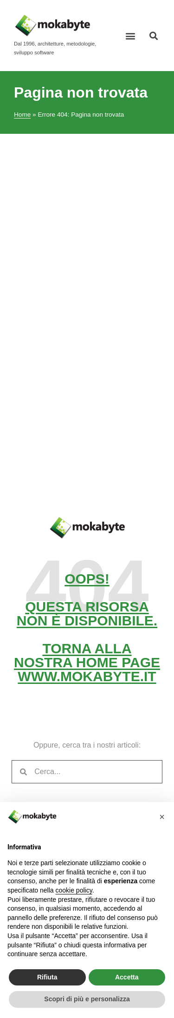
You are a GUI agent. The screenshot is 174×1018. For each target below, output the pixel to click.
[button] (130, 35)
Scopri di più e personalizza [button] (86, 999)
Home (22, 114)
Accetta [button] (127, 977)
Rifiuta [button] (47, 977)
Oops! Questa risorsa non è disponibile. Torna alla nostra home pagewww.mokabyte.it (87, 627)
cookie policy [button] (74, 890)
